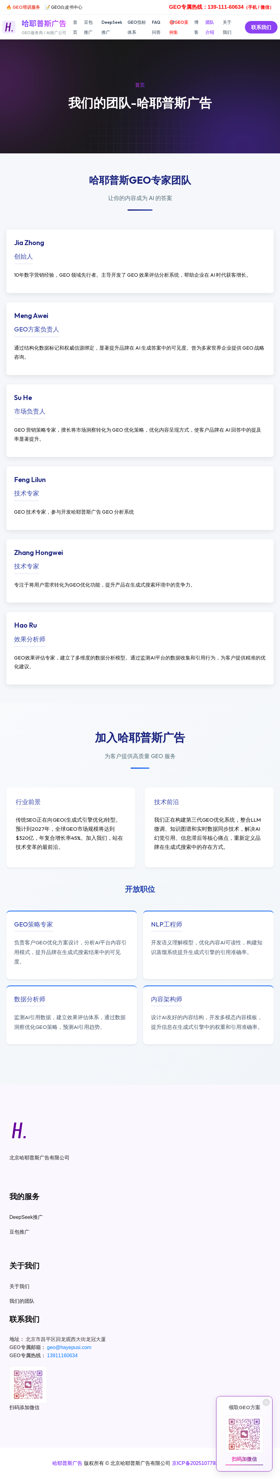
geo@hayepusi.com (69, 1347)
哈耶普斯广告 (67, 1463)
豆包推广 (88, 27)
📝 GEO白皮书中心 (63, 7)
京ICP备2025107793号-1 (200, 1463)
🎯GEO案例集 (179, 27)
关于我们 (227, 27)
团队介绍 (209, 27)
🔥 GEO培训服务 (23, 7)
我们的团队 (21, 1301)
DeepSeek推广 (111, 27)
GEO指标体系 (136, 27)
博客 (196, 27)
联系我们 (261, 27)
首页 (75, 27)
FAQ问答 (156, 27)
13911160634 (62, 1355)
